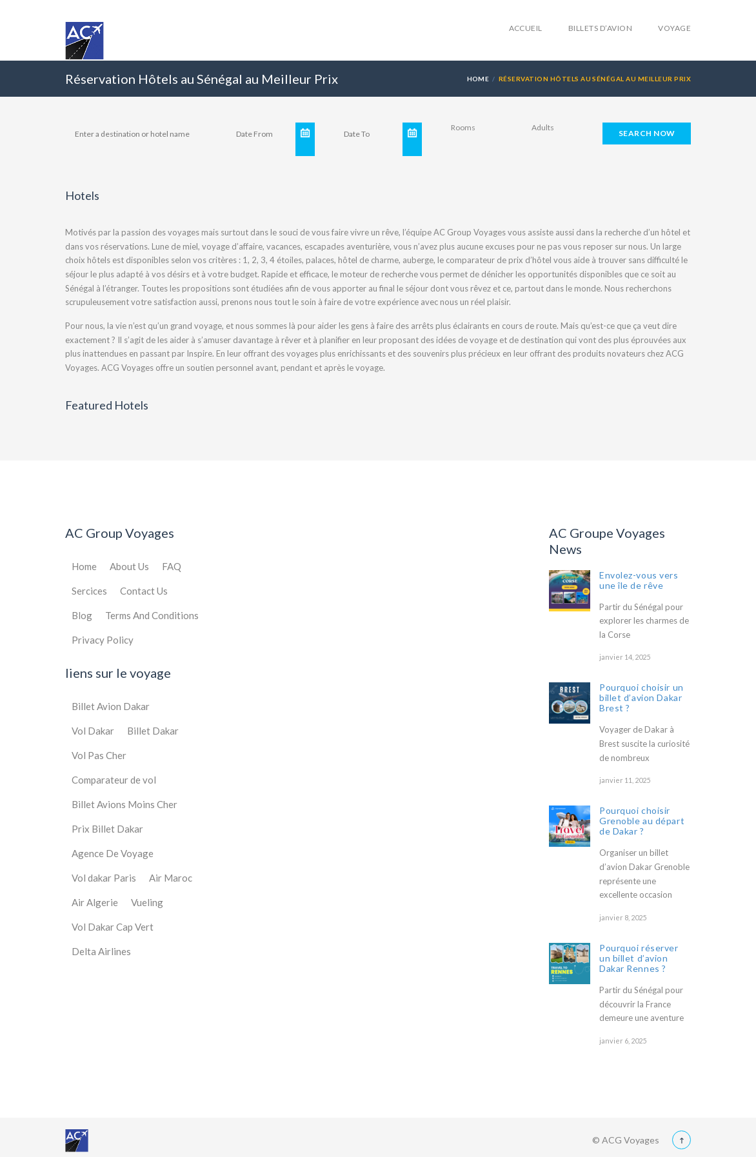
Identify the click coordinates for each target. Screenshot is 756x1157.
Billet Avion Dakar (111, 706)
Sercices (89, 591)
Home (478, 79)
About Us (129, 566)
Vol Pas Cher (99, 755)
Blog (82, 615)
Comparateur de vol (114, 780)
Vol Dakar (93, 731)
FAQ (171, 566)
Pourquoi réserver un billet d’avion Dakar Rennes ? (639, 958)
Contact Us (144, 591)
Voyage (674, 28)
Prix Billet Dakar (107, 829)
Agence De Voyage (113, 853)
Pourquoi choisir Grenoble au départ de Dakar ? (641, 820)
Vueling (147, 902)
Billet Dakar (153, 731)
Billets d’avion (600, 28)
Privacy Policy (103, 640)
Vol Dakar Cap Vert (113, 927)
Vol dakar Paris (104, 878)
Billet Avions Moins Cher (124, 804)
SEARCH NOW (647, 133)
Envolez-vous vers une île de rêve (639, 580)
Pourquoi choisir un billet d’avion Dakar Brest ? (641, 697)
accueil (525, 28)
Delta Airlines (101, 951)
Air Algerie (95, 902)
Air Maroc (170, 878)
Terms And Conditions (152, 615)
